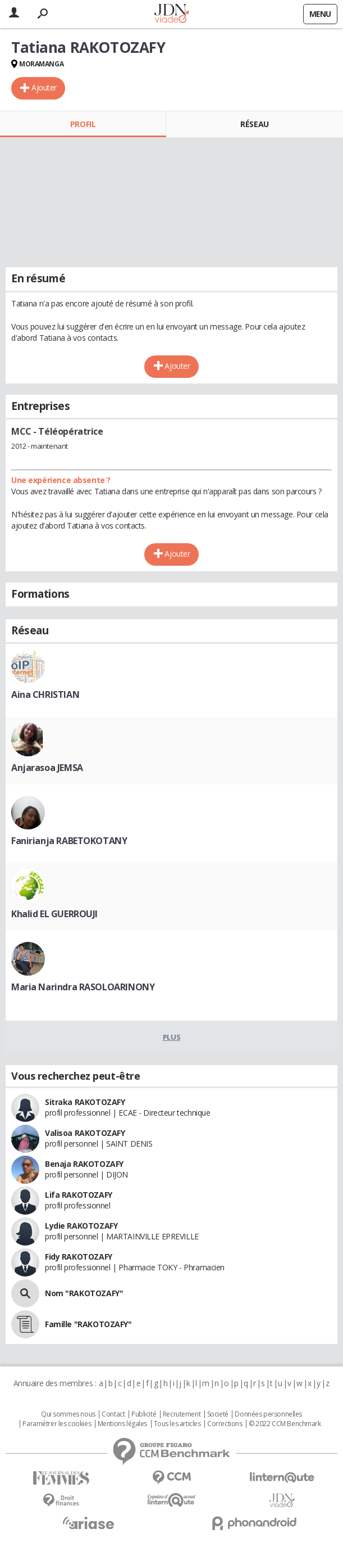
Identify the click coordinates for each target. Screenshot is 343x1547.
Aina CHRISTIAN (45, 694)
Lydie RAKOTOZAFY (81, 1225)
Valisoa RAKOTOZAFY (85, 1132)
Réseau (254, 124)
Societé (217, 1414)
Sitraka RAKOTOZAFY (85, 1102)
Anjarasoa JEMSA (47, 767)
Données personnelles (268, 1414)
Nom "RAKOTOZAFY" (84, 1293)
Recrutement (181, 1414)
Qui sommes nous (68, 1414)
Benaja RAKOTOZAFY (84, 1163)
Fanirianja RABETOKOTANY (69, 841)
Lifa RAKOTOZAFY (78, 1194)
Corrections (224, 1424)
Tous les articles (177, 1424)
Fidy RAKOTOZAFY (78, 1256)
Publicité (143, 1414)
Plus (171, 1037)
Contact (113, 1414)
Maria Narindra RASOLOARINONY (82, 987)
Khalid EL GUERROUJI (54, 914)
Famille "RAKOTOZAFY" (88, 1324)
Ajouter (44, 87)
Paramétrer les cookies (56, 1424)
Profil (82, 124)
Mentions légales (122, 1424)
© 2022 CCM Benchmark (285, 1424)
